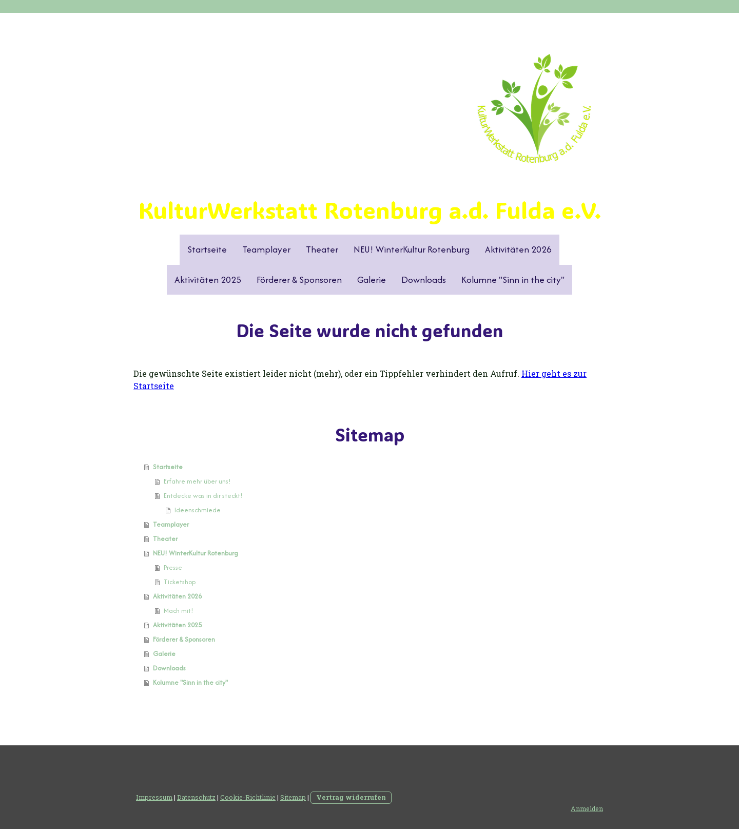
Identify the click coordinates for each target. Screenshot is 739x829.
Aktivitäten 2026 (518, 249)
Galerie (371, 279)
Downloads (423, 279)
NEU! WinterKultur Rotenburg (412, 249)
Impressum (154, 797)
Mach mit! (178, 610)
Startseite (207, 249)
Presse (173, 567)
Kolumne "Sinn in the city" (513, 279)
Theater (322, 249)
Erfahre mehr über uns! (197, 481)
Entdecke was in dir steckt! (203, 495)
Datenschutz (196, 797)
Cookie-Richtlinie (248, 797)
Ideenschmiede (197, 510)
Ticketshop (180, 582)
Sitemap (293, 797)
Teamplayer (266, 249)
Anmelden (587, 808)
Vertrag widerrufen (351, 797)
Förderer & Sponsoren (299, 279)
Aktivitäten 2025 (207, 279)
